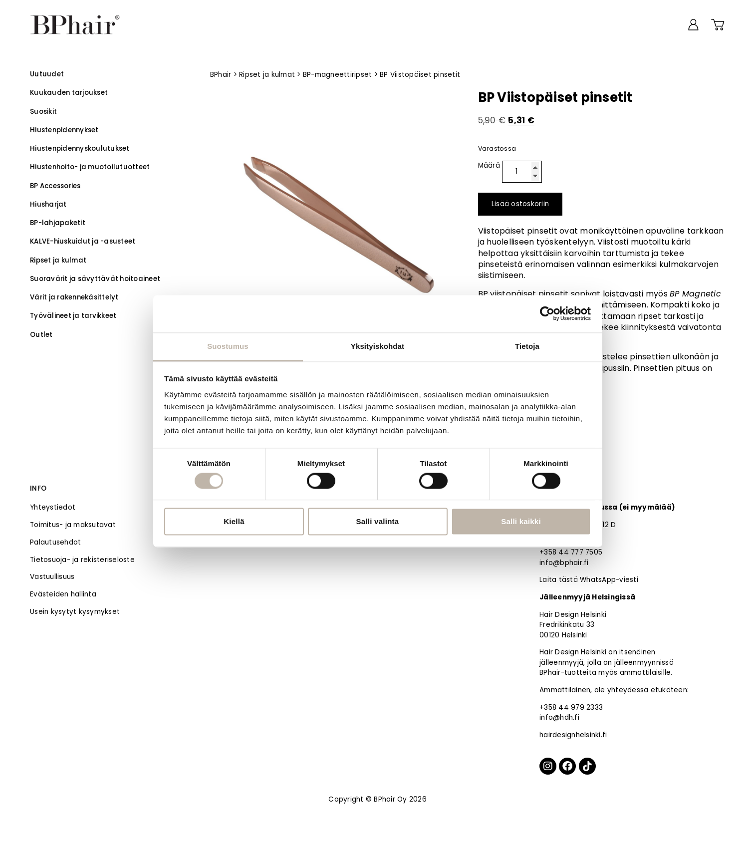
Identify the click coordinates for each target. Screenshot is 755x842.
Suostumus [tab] (228, 346)
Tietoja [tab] (527, 346)
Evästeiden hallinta (63, 594)
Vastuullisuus (52, 576)
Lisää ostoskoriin (520, 204)
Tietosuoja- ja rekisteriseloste (82, 559)
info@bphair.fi (564, 562)
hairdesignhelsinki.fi (573, 735)
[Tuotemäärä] (522, 172)
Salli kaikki (521, 522)
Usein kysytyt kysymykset (75, 611)
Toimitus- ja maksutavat (73, 525)
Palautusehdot (55, 542)
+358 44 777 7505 (570, 552)
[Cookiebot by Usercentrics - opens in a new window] (547, 313)
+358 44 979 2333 (571, 707)
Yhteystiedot (52, 507)
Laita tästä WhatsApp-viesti (588, 579)
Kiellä (234, 522)
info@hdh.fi (559, 717)
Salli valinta (377, 522)
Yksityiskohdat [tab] (377, 346)
